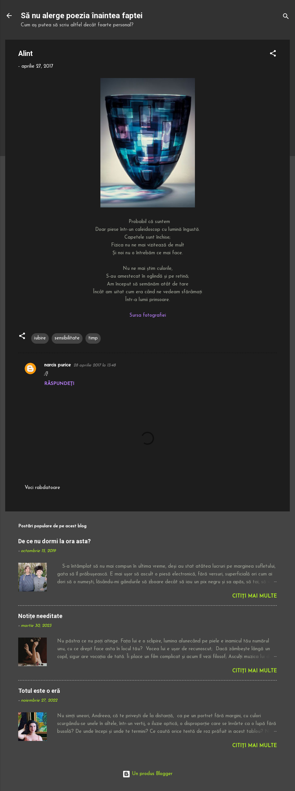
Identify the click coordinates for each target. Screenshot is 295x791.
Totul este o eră (39, 690)
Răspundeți (59, 383)
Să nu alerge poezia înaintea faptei (82, 15)
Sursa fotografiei (147, 315)
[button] (273, 54)
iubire (40, 338)
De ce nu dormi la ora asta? (54, 541)
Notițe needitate (40, 616)
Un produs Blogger (147, 773)
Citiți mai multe (254, 596)
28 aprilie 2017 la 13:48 (94, 365)
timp (93, 338)
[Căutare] (286, 18)
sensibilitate (67, 338)
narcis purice (57, 365)
